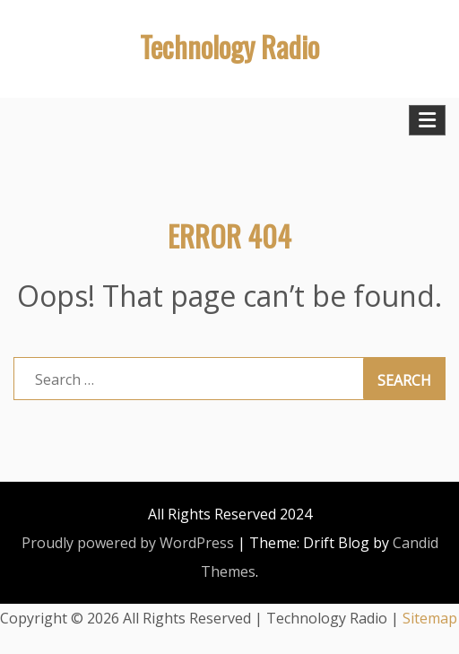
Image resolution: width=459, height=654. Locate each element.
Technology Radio (229, 46)
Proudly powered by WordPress (128, 543)
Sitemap (430, 618)
